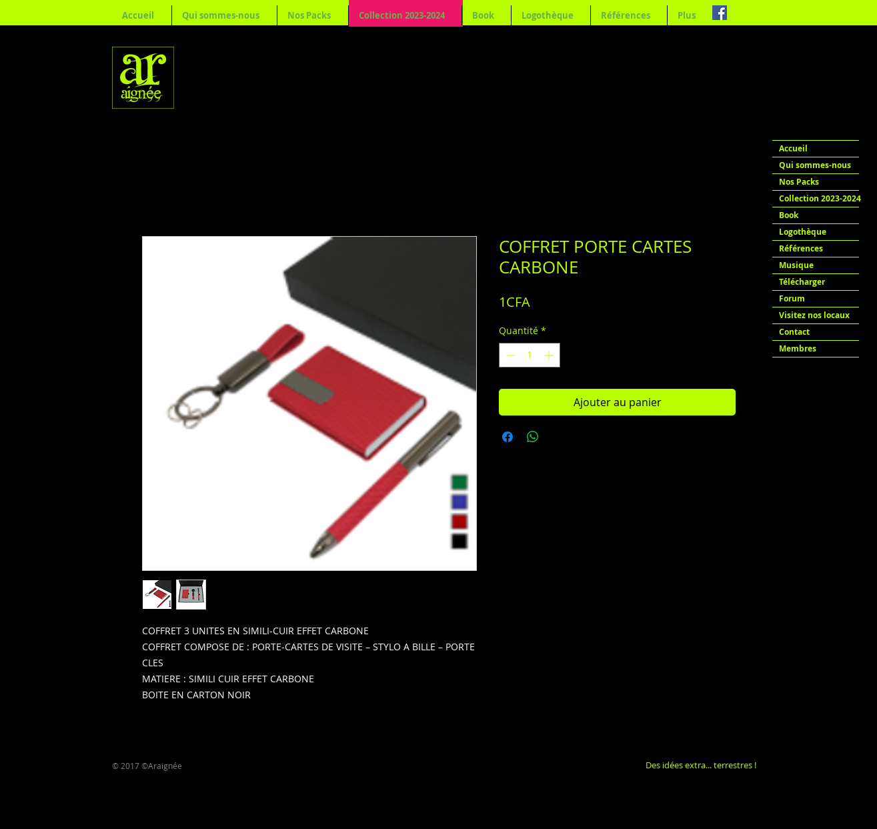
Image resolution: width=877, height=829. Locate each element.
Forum (792, 298)
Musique (796, 265)
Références (801, 248)
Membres (797, 348)
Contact (794, 331)
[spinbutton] (530, 355)
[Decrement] (509, 355)
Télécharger (802, 281)
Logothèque (802, 231)
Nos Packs (799, 181)
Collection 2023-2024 (819, 198)
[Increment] (550, 355)
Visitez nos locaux (814, 315)
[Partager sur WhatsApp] (533, 437)
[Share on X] (558, 437)
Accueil (793, 148)
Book (788, 215)
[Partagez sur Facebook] (508, 437)
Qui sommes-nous (815, 165)
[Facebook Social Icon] (719, 12)
